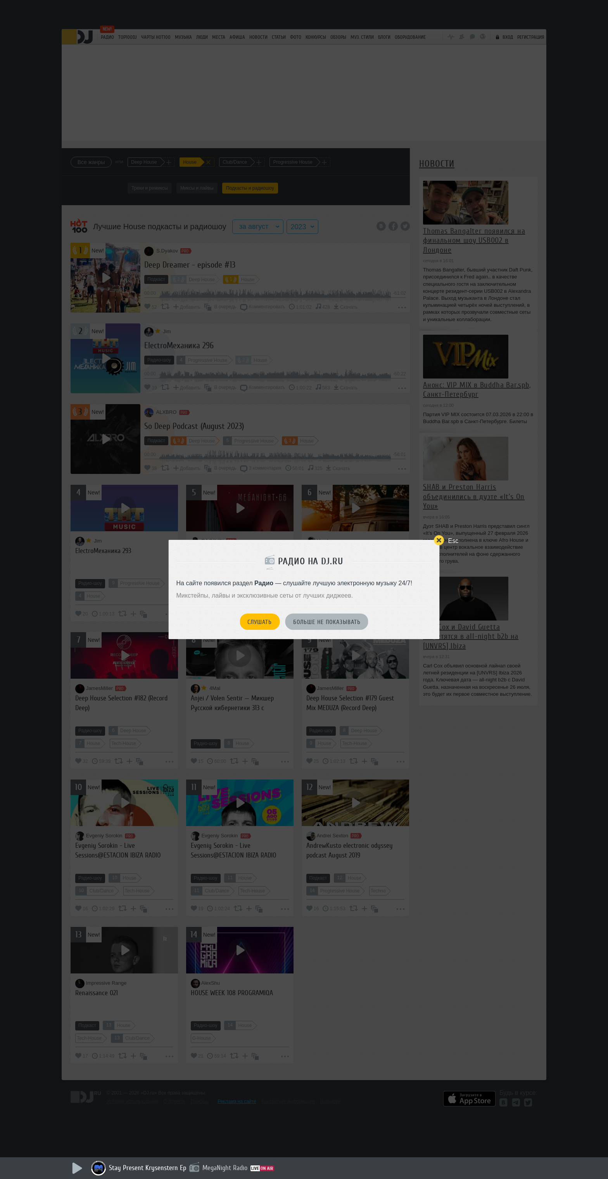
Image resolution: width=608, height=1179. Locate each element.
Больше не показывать (327, 622)
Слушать (259, 622)
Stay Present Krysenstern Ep (147, 1168)
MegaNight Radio (224, 1168)
